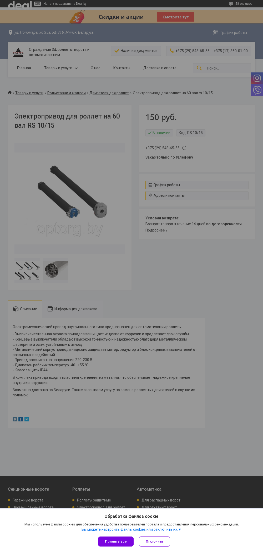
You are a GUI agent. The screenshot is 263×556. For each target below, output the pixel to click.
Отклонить (154, 541)
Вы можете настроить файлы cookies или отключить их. (130, 529)
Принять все (116, 541)
